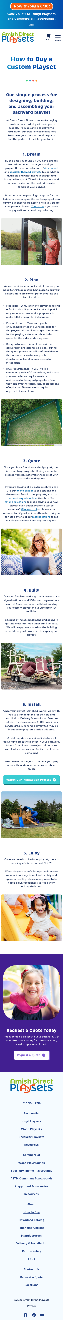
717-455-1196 (32, 1103)
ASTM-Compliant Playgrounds (32, 1178)
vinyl (47, 168)
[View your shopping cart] (48, 37)
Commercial (31, 1155)
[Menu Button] (58, 38)
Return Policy (31, 1251)
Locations (31, 1285)
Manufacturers (31, 1235)
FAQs (31, 1259)
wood (54, 168)
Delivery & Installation (31, 1243)
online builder (24, 490)
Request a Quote (31, 1277)
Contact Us (31, 1269)
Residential (32, 1113)
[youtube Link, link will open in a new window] (42, 1315)
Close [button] (31, 24)
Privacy (31, 1306)
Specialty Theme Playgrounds (31, 1170)
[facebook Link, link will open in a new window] (25, 1315)
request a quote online (23, 498)
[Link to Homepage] (18, 37)
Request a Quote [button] (29, 1055)
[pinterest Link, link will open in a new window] (34, 1315)
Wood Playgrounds (31, 1163)
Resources (31, 1144)
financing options (15, 502)
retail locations (41, 516)
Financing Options (31, 1228)
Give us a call (29, 509)
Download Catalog (31, 1220)
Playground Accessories (31, 1186)
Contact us (37, 206)
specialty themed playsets (25, 172)
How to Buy (31, 1212)
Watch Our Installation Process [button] (28, 779)
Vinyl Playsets (31, 1121)
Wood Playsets (31, 1129)
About (31, 1204)
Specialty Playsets (31, 1137)
